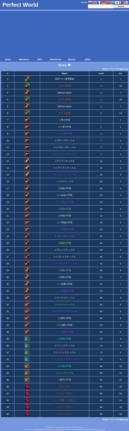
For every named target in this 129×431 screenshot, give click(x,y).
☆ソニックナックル (64, 345)
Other (87, 59)
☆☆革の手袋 (64, 126)
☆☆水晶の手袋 (64, 195)
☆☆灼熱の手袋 (64, 222)
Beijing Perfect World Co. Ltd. (94, 429)
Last (126, 69)
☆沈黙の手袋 (64, 318)
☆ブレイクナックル (64, 249)
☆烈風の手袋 (64, 277)
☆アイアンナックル (64, 161)
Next (122, 69)
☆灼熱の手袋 (64, 215)
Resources (55, 59)
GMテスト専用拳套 (64, 79)
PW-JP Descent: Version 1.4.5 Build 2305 (49, 429)
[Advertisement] (64, 33)
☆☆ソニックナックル (64, 352)
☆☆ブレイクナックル (64, 256)
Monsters (24, 59)
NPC (39, 59)
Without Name (64, 92)
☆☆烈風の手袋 (64, 284)
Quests (71, 59)
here (81, 427)
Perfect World (20, 5)
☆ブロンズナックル (64, 140)
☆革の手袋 (64, 120)
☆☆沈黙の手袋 (64, 325)
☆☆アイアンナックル (64, 167)
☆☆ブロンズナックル (64, 147)
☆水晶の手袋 (64, 188)
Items (8, 59)
